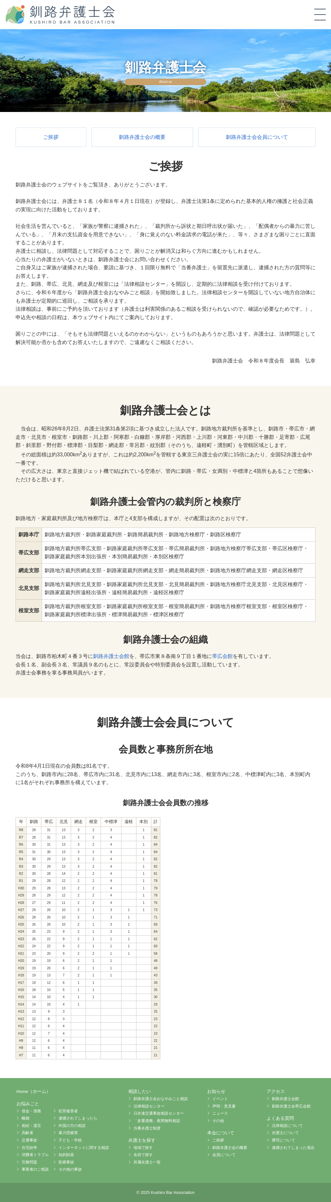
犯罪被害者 (68, 1111)
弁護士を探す (141, 1140)
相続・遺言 (31, 1125)
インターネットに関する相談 (84, 1147)
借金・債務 (31, 1111)
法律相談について (287, 1125)
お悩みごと (27, 1103)
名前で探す (143, 1154)
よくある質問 (280, 1118)
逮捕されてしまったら (78, 1118)
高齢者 (27, 1132)
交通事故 (29, 1140)
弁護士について (285, 1132)
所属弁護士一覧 (147, 1162)
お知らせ (216, 1091)
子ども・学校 (70, 1140)
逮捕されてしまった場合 (293, 1147)
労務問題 (29, 1162)
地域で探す (143, 1147)
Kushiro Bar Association (173, 1192)
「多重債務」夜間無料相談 (156, 1121)
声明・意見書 (224, 1106)
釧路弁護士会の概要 (142, 137)
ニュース (220, 1113)
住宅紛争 (29, 1147)
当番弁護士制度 (147, 1128)
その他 (218, 1121)
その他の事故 (70, 1169)
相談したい (139, 1091)
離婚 (25, 1118)
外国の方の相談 (72, 1125)
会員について (224, 1154)
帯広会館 (222, 656)
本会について (220, 1132)
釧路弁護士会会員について (257, 137)
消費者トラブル (35, 1154)
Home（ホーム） (33, 1091)
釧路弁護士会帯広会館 (291, 1106)
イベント (220, 1098)
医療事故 (66, 1162)
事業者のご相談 (35, 1169)
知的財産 (66, 1154)
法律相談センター (149, 1106)
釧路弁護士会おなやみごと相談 (160, 1098)
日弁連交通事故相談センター (158, 1113)
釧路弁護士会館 (111, 656)
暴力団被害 (68, 1132)
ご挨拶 (51, 137)
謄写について (283, 1140)
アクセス (276, 1091)
